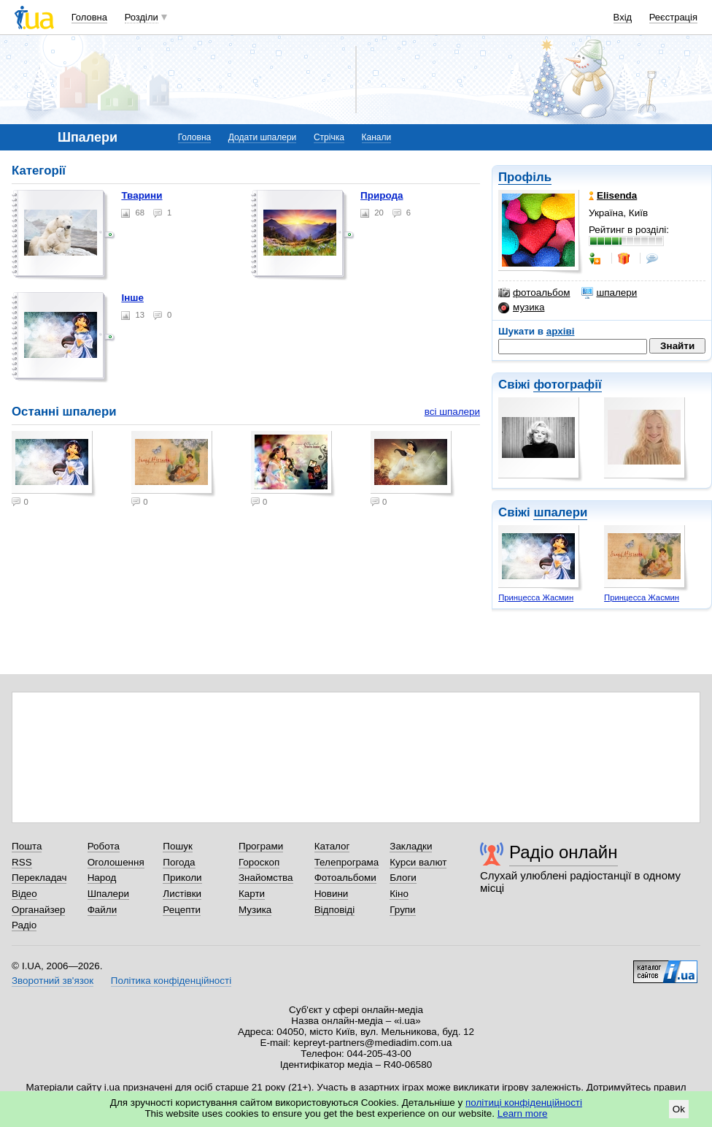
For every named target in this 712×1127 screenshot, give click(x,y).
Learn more (523, 1113)
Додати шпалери (262, 137)
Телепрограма (346, 862)
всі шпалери (452, 411)
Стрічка (329, 137)
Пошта (27, 846)
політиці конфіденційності (523, 1102)
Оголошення (116, 862)
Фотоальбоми (345, 877)
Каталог (332, 846)
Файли (102, 909)
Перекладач (39, 877)
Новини (331, 893)
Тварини (141, 195)
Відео (24, 893)
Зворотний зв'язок (52, 980)
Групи (402, 909)
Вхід (623, 17)
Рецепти (182, 909)
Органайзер (38, 909)
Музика (255, 909)
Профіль (525, 177)
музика (521, 307)
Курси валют (418, 862)
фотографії (567, 384)
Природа (381, 195)
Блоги (403, 877)
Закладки (411, 846)
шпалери (609, 293)
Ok (679, 1109)
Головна (89, 17)
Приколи (182, 877)
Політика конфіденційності (171, 980)
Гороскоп (259, 862)
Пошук (178, 846)
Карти (252, 893)
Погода (179, 862)
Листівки (182, 893)
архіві (560, 331)
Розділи (141, 17)
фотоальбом (534, 293)
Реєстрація (673, 17)
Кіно (399, 893)
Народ (102, 877)
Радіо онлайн (563, 852)
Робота (104, 846)
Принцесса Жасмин (535, 597)
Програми (261, 846)
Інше (132, 297)
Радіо (24, 925)
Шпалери (108, 893)
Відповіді (334, 909)
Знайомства (266, 877)
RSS (22, 862)
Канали (377, 137)
